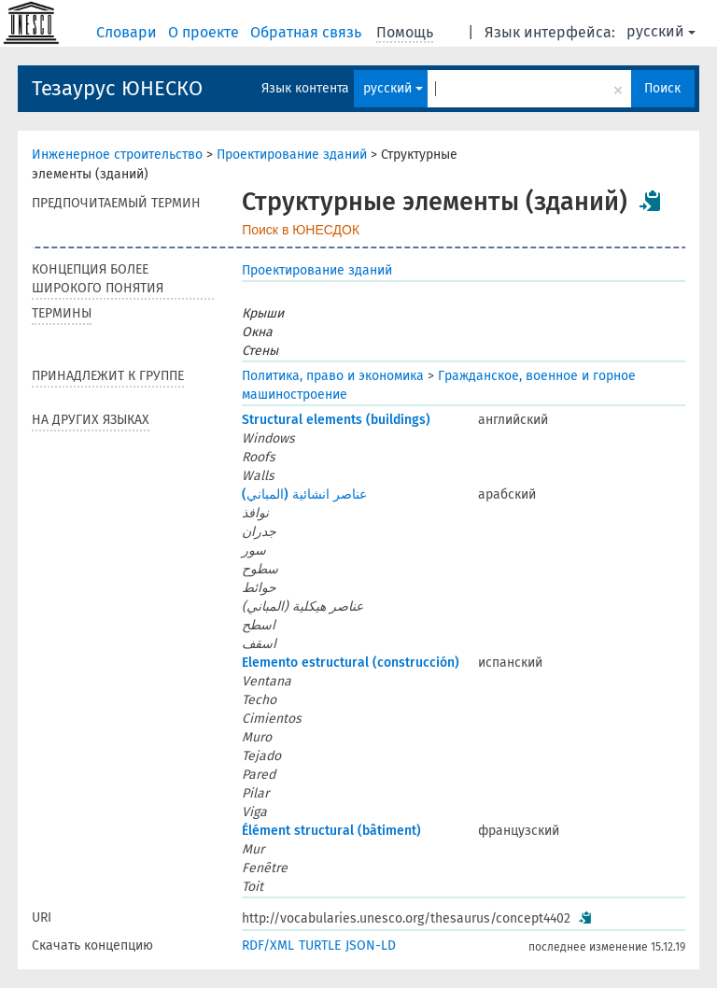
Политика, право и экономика (333, 376)
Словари (128, 32)
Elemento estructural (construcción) (350, 662)
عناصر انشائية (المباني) (304, 494)
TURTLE (320, 945)
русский (661, 31)
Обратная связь (307, 32)
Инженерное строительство (117, 154)
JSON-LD (370, 945)
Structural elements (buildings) (336, 420)
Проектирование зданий (292, 154)
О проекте (205, 32)
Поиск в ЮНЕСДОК (300, 229)
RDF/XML (268, 945)
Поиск (662, 88)
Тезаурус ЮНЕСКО (117, 88)
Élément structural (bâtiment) (331, 831)
